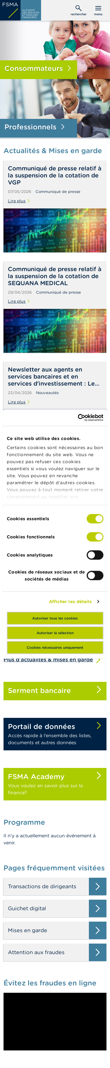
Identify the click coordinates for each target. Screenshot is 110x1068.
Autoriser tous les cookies (55, 618)
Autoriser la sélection (55, 632)
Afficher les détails (70, 601)
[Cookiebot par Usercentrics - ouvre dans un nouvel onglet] (78, 418)
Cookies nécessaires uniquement (55, 647)
